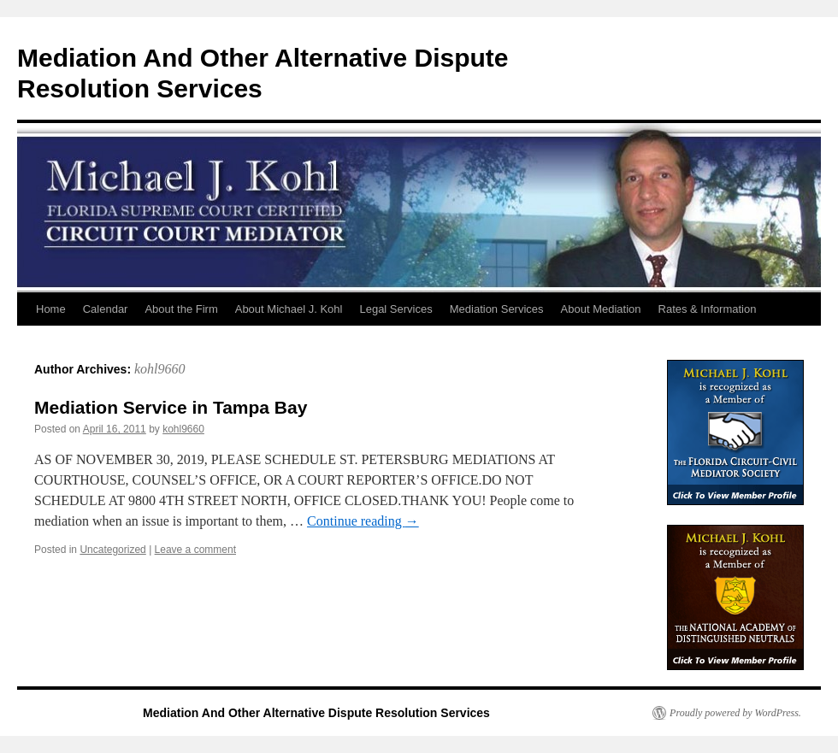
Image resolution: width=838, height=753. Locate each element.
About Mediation (601, 309)
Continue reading (363, 521)
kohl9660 (160, 369)
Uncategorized (112, 550)
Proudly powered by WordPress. (735, 713)
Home (51, 309)
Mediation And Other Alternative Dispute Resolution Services (316, 713)
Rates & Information (707, 309)
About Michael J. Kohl (289, 309)
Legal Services (395, 309)
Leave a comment (195, 550)
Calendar (105, 309)
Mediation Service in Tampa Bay (170, 407)
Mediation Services (497, 309)
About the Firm (181, 309)
